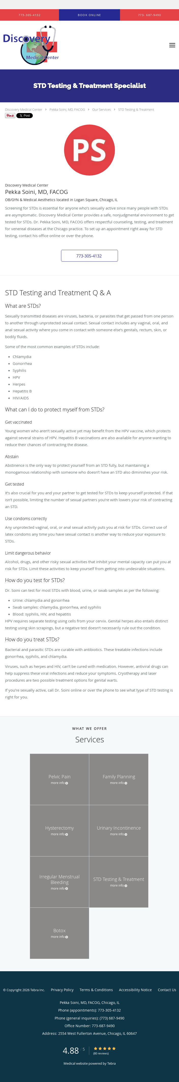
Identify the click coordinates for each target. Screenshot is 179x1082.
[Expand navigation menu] (172, 45)
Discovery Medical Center (23, 109)
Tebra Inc (37, 990)
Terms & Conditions (96, 989)
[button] (89, 15)
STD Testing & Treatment (136, 109)
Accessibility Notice (135, 989)
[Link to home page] (40, 45)
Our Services (101, 109)
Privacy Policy (62, 989)
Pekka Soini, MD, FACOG (67, 109)
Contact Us (167, 989)
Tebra (111, 1063)
